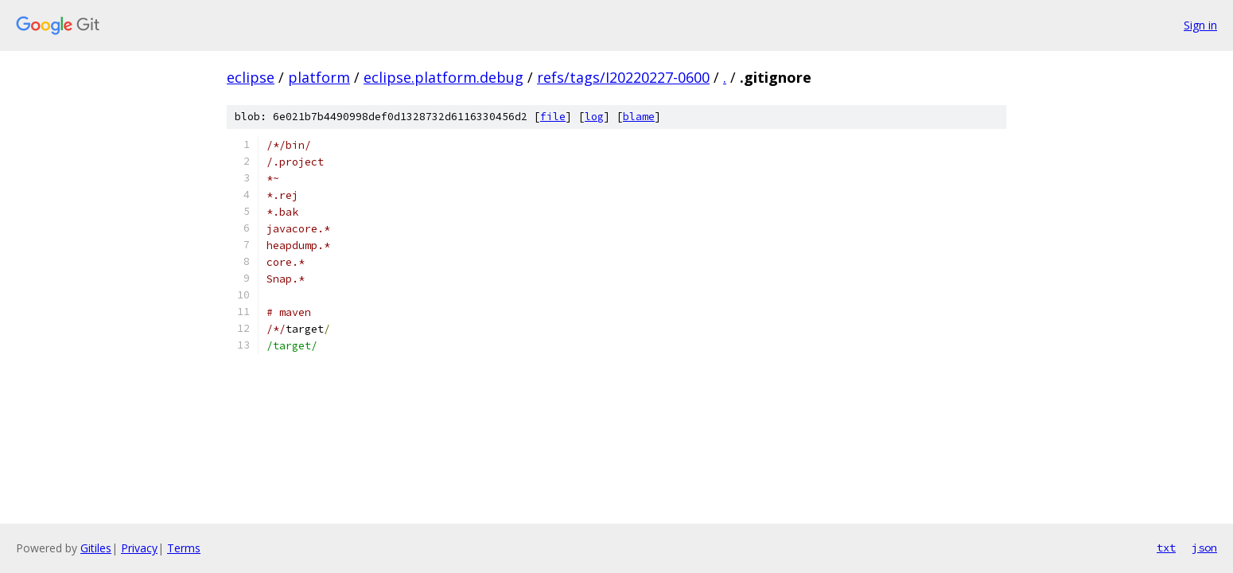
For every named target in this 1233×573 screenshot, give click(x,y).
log (594, 116)
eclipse (250, 77)
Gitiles (95, 547)
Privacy (139, 547)
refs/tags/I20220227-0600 (623, 77)
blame (639, 116)
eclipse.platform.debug (443, 77)
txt (1166, 547)
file (553, 116)
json (1204, 547)
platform (319, 77)
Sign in (1200, 25)
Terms (183, 547)
